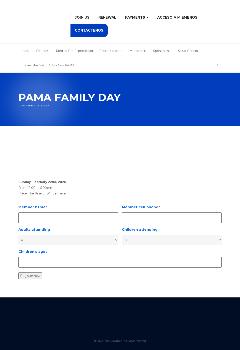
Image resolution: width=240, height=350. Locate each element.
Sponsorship (162, 51)
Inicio (26, 51)
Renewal (107, 17)
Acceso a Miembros (177, 17)
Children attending (140, 230)
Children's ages (32, 252)
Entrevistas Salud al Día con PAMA (48, 65)
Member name (32, 207)
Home (22, 105)
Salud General (188, 51)
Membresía (138, 51)
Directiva (43, 51)
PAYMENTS (136, 17)
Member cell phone (141, 207)
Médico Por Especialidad (74, 51)
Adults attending (34, 230)
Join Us (82, 17)
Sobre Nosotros (111, 51)
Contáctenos (89, 30)
